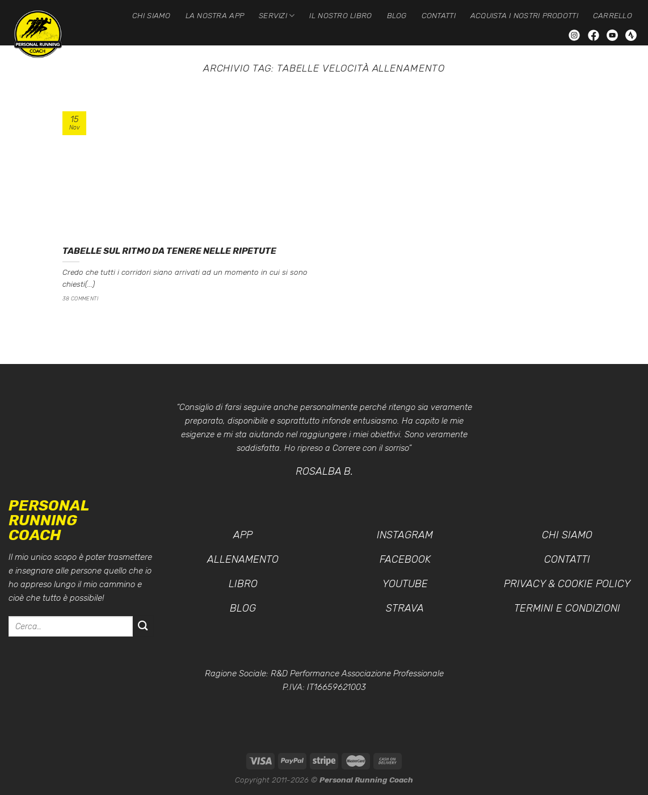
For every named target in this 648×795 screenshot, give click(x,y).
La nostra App (215, 15)
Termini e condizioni (567, 608)
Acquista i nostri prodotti (524, 15)
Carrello (612, 15)
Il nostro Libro (340, 15)
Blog (397, 15)
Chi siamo (151, 15)
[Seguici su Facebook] (594, 34)
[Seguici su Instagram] (575, 34)
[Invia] (143, 626)
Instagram (405, 535)
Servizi (276, 15)
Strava (405, 608)
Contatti (439, 15)
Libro (243, 584)
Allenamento (243, 559)
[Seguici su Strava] (631, 34)
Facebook (405, 559)
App (243, 535)
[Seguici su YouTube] (613, 34)
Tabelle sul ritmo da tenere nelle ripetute (169, 250)
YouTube (405, 584)
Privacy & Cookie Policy (567, 584)
